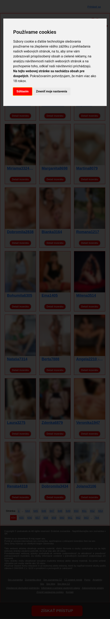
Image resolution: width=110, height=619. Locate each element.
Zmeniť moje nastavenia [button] (51, 91)
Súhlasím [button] (22, 91)
